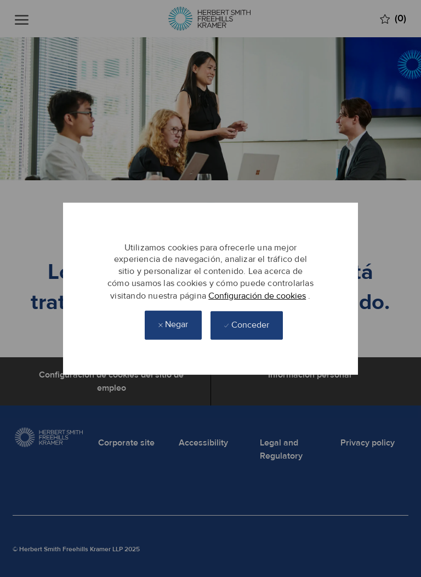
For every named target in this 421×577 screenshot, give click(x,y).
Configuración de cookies (257, 295)
